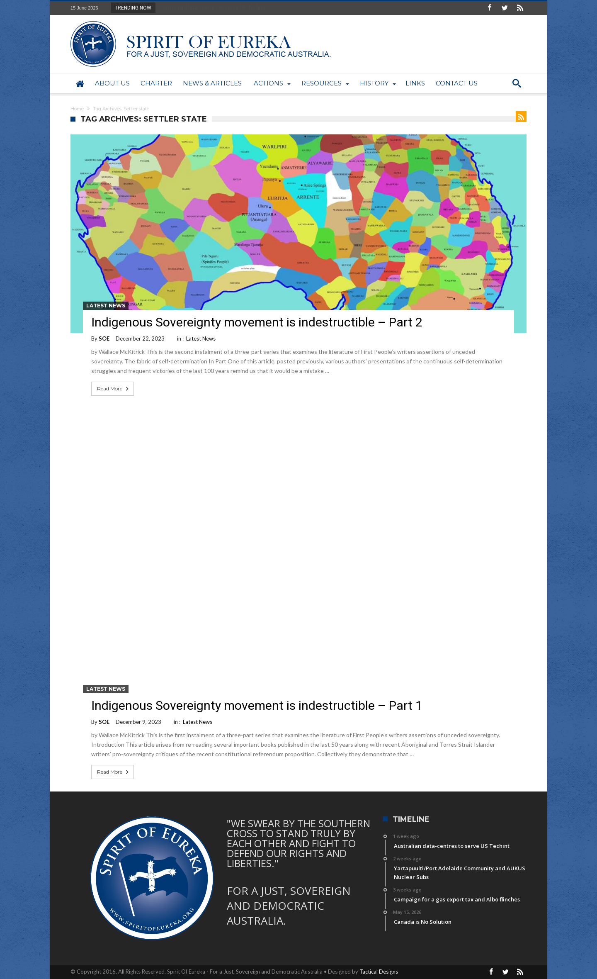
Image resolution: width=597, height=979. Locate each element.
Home (77, 109)
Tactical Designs (378, 971)
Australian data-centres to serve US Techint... (213, 7)
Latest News (105, 305)
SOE (104, 338)
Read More (113, 388)
